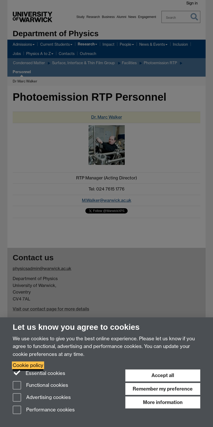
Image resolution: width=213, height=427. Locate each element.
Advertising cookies (42, 398)
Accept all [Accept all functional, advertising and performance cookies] (162, 375)
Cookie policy (28, 365)
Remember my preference (163, 389)
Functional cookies (40, 386)
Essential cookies (39, 372)
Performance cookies (44, 410)
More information (163, 402)
